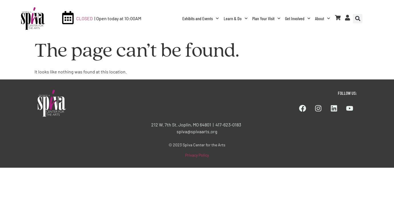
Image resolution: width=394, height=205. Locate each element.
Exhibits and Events (200, 18)
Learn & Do (236, 18)
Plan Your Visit (266, 18)
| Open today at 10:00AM (117, 18)
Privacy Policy (197, 155)
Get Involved (297, 18)
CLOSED (84, 18)
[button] (357, 18)
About (322, 18)
